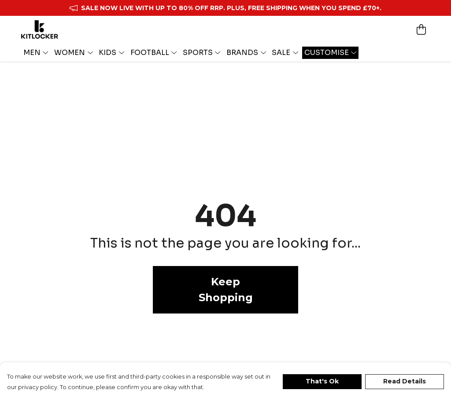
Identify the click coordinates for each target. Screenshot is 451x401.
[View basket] (421, 29)
